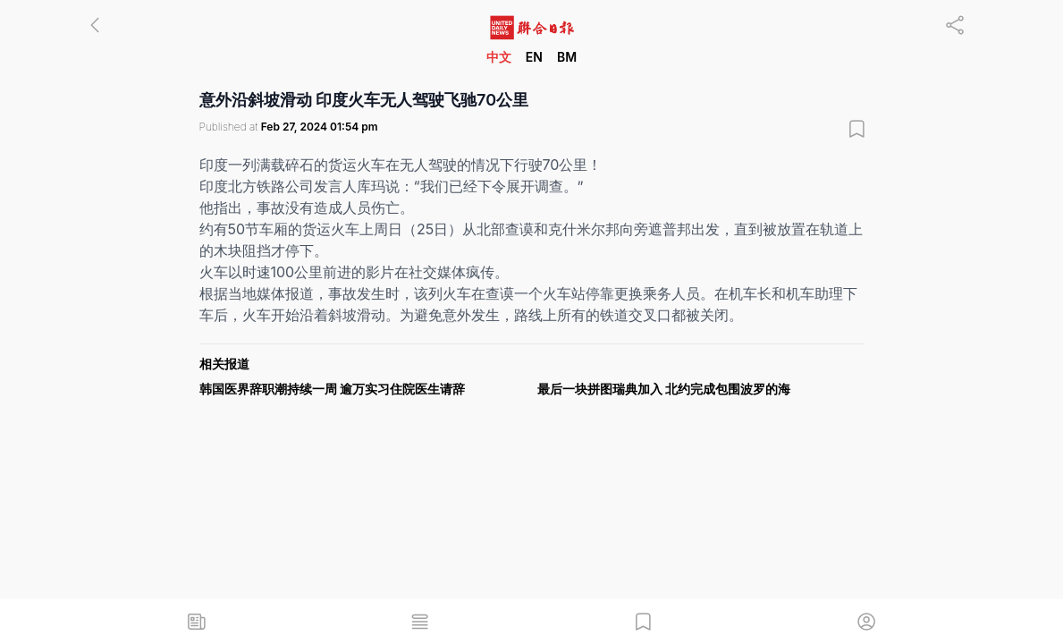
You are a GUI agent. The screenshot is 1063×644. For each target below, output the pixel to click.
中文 (498, 56)
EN (534, 56)
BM (567, 56)
